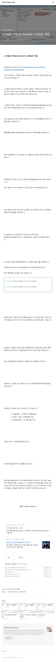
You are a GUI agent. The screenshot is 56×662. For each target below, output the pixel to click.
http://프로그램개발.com (13, 539)
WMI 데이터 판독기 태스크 (12, 576)
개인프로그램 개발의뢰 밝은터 (18, 542)
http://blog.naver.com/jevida (13, 70)
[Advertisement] (28, 506)
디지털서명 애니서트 (14, 528)
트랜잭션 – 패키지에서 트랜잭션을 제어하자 (16, 569)
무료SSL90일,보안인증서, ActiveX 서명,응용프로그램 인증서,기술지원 (27, 532)
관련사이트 (4, 651)
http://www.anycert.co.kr (13, 525)
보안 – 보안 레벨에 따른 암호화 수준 (14, 567)
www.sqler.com (40, 67)
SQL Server (8, 564)
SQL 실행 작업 (9, 571)
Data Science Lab (8, 2)
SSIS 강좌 (14, 564)
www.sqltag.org (28, 67)
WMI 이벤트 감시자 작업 (11, 574)
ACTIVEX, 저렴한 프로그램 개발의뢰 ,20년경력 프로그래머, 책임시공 (22, 546)
